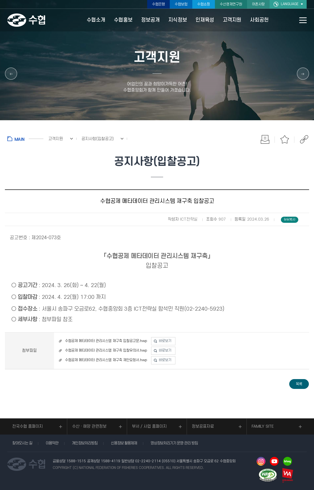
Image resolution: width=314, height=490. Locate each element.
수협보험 (181, 4)
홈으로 (25, 138)
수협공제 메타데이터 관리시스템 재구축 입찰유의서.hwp (106, 350)
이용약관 (52, 443)
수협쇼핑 (203, 4)
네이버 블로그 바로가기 (287, 461)
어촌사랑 (258, 4)
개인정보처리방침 (84, 443)
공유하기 (304, 139)
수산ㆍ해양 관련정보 (89, 426)
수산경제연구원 (231, 4)
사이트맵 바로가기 (303, 20)
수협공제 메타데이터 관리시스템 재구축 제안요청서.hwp (106, 360)
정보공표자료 (203, 426)
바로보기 (165, 341)
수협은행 (158, 4)
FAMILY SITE (263, 426)
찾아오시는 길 (22, 443)
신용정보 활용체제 (124, 443)
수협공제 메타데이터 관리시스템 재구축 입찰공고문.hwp (106, 341)
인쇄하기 (265, 139)
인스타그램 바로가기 (261, 461)
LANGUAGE (290, 4)
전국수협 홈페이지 (27, 426)
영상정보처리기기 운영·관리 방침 (174, 443)
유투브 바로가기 (274, 461)
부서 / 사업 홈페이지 (149, 426)
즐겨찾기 (284, 139)
